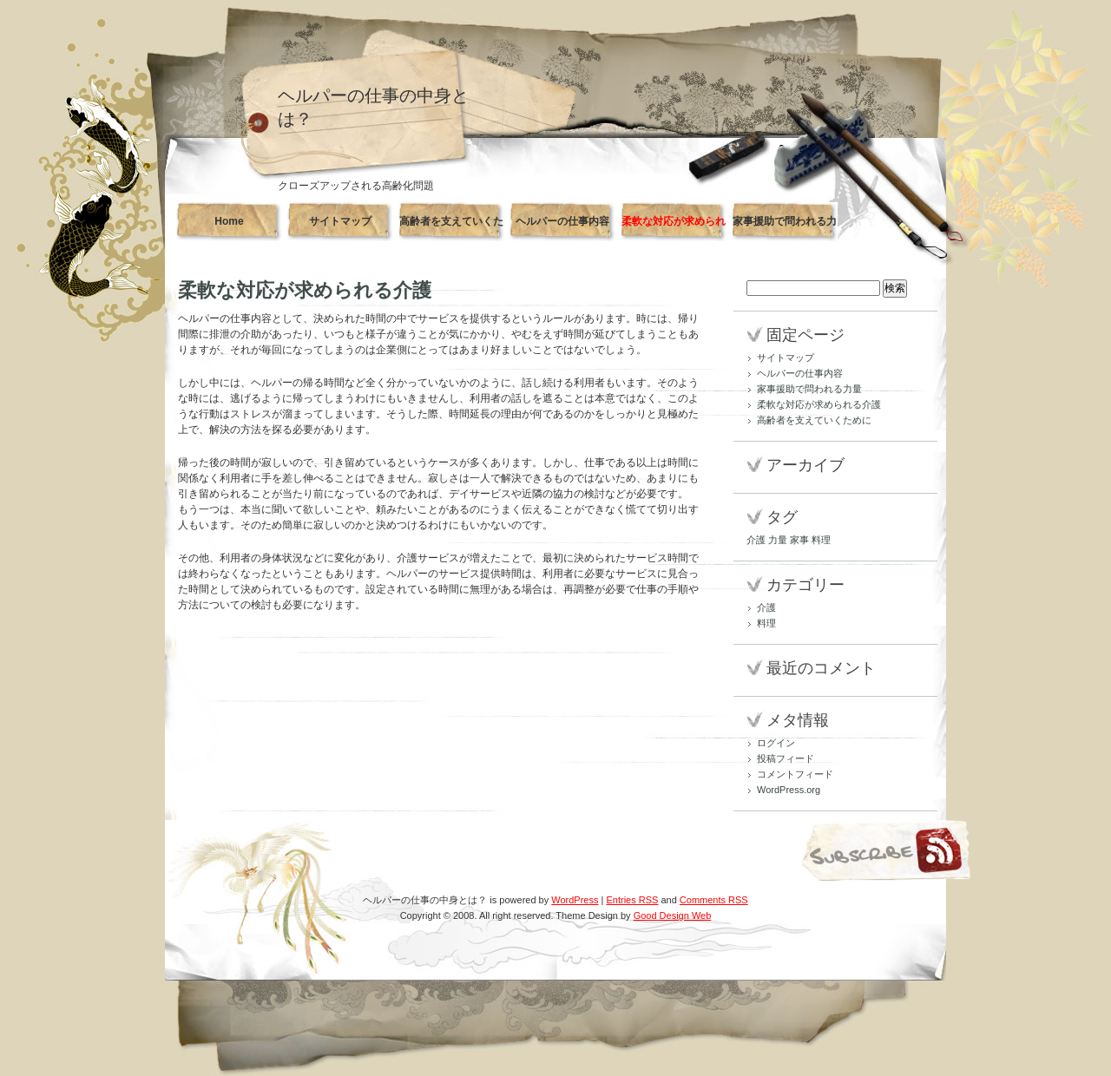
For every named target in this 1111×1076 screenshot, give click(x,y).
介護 (766, 607)
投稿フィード (785, 758)
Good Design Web (673, 915)
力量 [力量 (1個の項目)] (777, 540)
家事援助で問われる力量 (785, 228)
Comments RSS (714, 900)
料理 (766, 623)
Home (228, 221)
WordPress (574, 900)
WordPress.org (788, 789)
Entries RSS (632, 900)
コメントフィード (795, 774)
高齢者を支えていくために (451, 228)
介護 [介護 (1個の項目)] (756, 540)
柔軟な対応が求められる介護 (673, 228)
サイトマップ (340, 221)
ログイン (776, 743)
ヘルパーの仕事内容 (562, 221)
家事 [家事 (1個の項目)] (799, 540)
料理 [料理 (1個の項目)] (821, 540)
